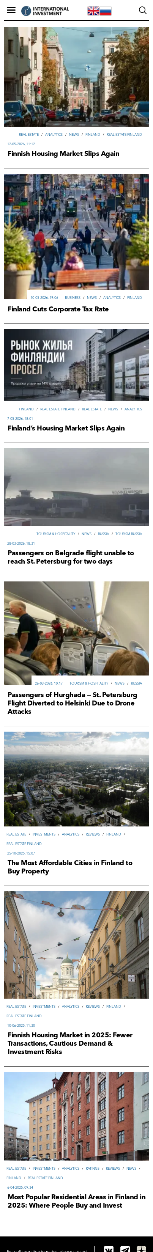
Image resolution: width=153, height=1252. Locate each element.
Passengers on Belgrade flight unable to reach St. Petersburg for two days (71, 557)
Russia (103, 534)
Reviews (93, 834)
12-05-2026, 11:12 (21, 144)
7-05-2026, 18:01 (20, 418)
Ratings (92, 1168)
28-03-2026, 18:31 (21, 543)
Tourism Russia (128, 534)
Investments (44, 834)
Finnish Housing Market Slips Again (63, 153)
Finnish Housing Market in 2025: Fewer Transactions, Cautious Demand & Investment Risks (70, 1043)
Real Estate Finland (124, 134)
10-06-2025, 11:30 (21, 1025)
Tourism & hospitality (55, 534)
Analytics (54, 134)
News (74, 134)
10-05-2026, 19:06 (44, 297)
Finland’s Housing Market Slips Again (66, 428)
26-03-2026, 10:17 (49, 683)
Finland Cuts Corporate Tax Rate (58, 309)
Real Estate (29, 134)
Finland (92, 134)
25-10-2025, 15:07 (21, 853)
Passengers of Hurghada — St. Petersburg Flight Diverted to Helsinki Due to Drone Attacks (72, 703)
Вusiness (72, 297)
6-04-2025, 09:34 (20, 1187)
